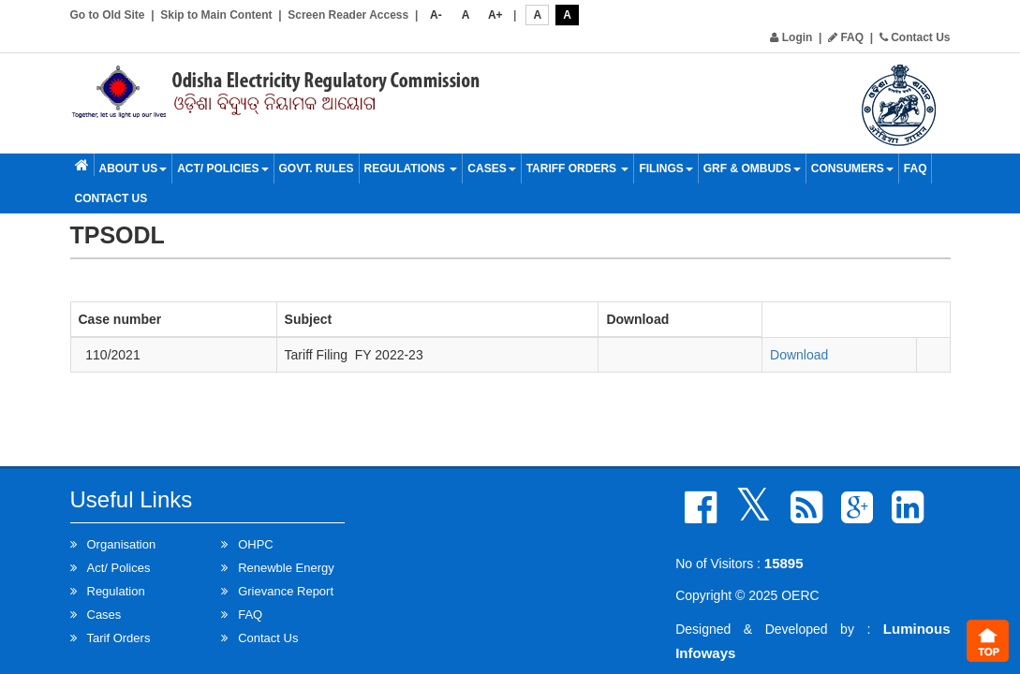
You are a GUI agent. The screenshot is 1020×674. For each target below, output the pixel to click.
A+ (495, 15)
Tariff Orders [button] (577, 168)
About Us (133, 168)
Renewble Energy (286, 568)
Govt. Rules (316, 168)
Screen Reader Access (348, 15)
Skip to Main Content (216, 15)
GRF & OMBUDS (752, 168)
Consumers (852, 168)
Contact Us (915, 37)
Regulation (116, 591)
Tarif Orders (119, 638)
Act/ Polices (119, 568)
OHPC (255, 544)
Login (791, 37)
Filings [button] (665, 168)
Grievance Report (285, 591)
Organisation (121, 544)
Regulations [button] (411, 168)
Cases (491, 168)
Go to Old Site (107, 15)
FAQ (846, 37)
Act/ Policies (222, 168)
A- (436, 15)
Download (799, 354)
